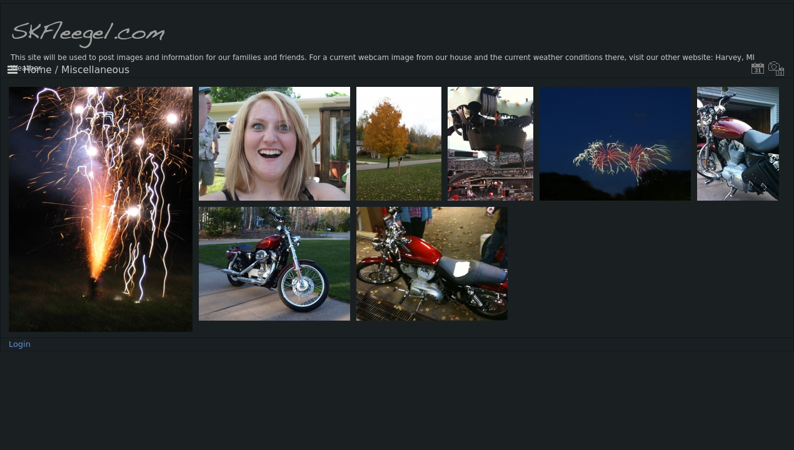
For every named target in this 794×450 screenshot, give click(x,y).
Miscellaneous (95, 70)
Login (20, 344)
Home (37, 70)
